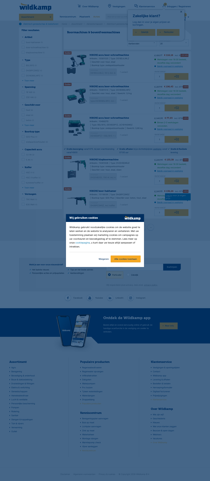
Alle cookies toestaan (125, 259)
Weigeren (104, 259)
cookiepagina (82, 242)
